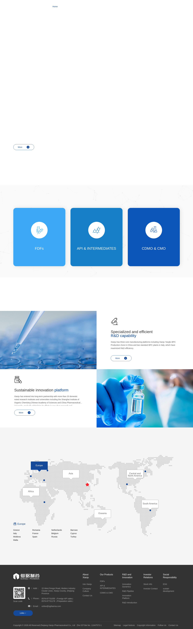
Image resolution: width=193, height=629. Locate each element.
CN (177, 6)
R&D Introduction (129, 603)
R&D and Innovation (127, 576)
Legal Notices (129, 625)
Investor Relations (148, 576)
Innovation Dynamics (126, 585)
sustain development (168, 590)
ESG (165, 584)
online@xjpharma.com (51, 606)
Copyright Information (146, 625)
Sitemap (117, 625)
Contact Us (87, 595)
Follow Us (162, 625)
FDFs (102, 581)
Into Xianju (87, 584)
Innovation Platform (126, 596)
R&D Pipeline (128, 591)
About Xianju (86, 576)
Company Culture (87, 590)
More (24, 62)
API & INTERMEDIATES (108, 587)
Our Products (106, 574)
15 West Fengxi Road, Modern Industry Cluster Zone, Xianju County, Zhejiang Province (58, 590)
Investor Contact (150, 589)
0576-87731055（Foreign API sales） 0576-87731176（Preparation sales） (58, 599)
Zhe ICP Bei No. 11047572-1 (89, 625)
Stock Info (147, 584)
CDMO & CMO (106, 593)
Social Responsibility (170, 576)
